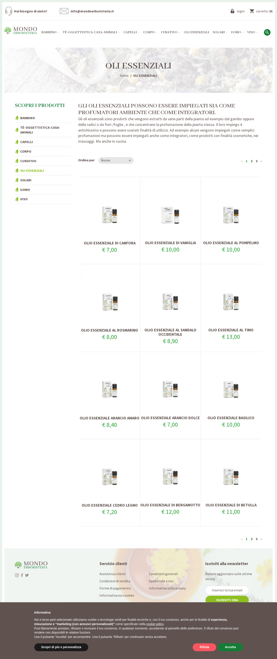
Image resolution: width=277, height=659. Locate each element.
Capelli (26, 142)
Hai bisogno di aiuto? (30, 11)
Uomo (25, 189)
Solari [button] (220, 32)
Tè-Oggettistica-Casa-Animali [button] (91, 32)
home (124, 75)
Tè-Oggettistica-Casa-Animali (40, 130)
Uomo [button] (237, 32)
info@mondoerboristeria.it (92, 11)
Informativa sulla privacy (167, 588)
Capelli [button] (131, 32)
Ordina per (86, 160)
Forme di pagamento (115, 588)
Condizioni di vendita (115, 581)
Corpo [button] (150, 32)
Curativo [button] (170, 32)
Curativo (28, 161)
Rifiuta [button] (204, 647)
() (264, 11)
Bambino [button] (50, 32)
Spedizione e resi (161, 581)
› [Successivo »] (261, 161)
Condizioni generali (163, 574)
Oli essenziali (196, 32)
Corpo (25, 151)
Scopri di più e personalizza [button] (61, 647)
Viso (24, 199)
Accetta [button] (230, 647)
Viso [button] (252, 32)
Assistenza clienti (113, 574)
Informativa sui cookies (117, 595)
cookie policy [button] (154, 624)
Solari (26, 180)
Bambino (27, 118)
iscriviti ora (227, 600)
